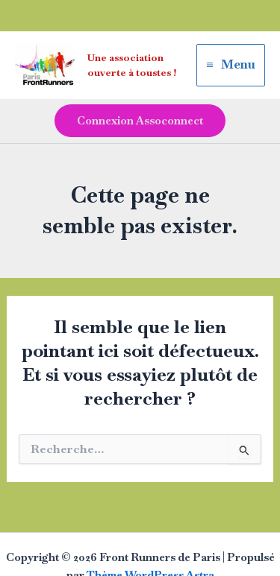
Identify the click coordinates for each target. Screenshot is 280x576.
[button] (140, 121)
